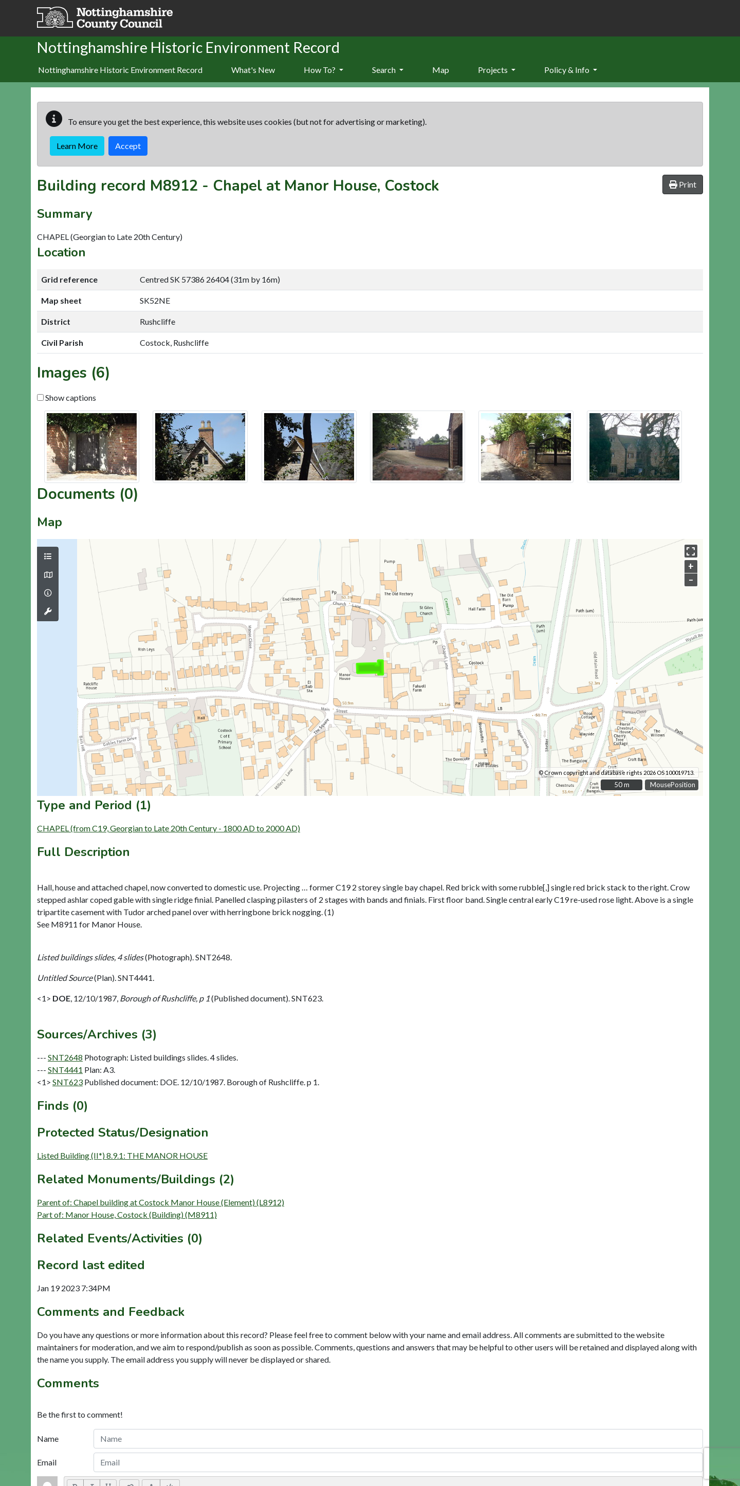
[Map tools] (48, 611)
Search (387, 70)
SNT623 (67, 1082)
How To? (323, 70)
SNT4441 (65, 1069)
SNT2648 (65, 1057)
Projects (496, 70)
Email (47, 1462)
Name (48, 1438)
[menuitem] (253, 70)
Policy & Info (570, 70)
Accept (128, 146)
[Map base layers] (48, 575)
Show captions (66, 397)
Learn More (77, 146)
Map (440, 70)
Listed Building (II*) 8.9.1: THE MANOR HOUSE (122, 1155)
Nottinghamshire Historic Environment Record (120, 70)
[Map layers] (48, 556)
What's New (253, 70)
